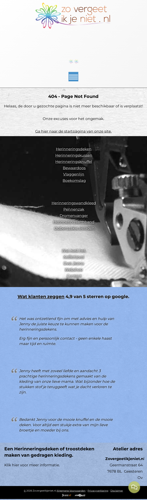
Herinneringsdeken (74, 149)
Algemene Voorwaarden (71, 490)
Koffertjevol (73, 257)
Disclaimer (116, 490)
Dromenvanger (74, 215)
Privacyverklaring (98, 490)
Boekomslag (74, 180)
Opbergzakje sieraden (74, 228)
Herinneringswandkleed (74, 203)
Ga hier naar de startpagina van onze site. (73, 131)
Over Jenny (73, 263)
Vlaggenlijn (73, 174)
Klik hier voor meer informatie (31, 465)
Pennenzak (73, 209)
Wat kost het (74, 250)
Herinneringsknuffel (73, 161)
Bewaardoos (74, 168)
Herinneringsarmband (73, 222)
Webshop (74, 269)
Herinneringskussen (73, 155)
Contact (74, 275)
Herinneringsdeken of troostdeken (54, 449)
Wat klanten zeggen (41, 296)
